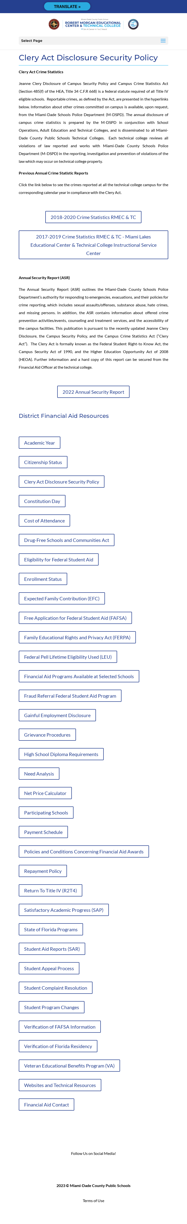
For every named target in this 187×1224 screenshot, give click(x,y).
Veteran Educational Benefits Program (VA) (69, 1066)
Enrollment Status (43, 579)
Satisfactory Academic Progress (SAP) (63, 910)
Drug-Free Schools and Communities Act (66, 540)
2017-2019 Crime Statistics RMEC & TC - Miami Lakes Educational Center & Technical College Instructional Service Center (93, 245)
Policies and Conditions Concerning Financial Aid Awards (84, 851)
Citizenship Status (43, 462)
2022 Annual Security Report (93, 392)
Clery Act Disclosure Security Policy (61, 481)
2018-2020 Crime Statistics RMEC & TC (93, 217)
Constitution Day (42, 501)
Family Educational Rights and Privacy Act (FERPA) (77, 637)
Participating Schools (46, 812)
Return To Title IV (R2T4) (50, 890)
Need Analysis (39, 773)
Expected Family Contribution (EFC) (62, 598)
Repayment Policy (43, 871)
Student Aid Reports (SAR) (52, 949)
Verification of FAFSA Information (59, 1027)
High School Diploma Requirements (61, 754)
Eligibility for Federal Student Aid (58, 559)
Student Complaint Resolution (55, 988)
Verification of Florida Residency (58, 1046)
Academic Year (39, 443)
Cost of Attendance (44, 520)
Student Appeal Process (49, 968)
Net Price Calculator (45, 793)
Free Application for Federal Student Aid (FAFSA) (75, 618)
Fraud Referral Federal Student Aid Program (70, 696)
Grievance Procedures (47, 735)
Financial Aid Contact (46, 1104)
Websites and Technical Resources (60, 1085)
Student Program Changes (51, 1007)
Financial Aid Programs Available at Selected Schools (79, 676)
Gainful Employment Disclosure (57, 715)
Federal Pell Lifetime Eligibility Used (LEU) (68, 657)
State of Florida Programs (51, 929)
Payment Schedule (43, 832)
